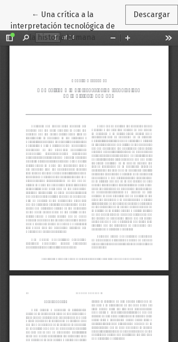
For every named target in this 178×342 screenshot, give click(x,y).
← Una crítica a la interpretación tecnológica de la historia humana (67, 25)
